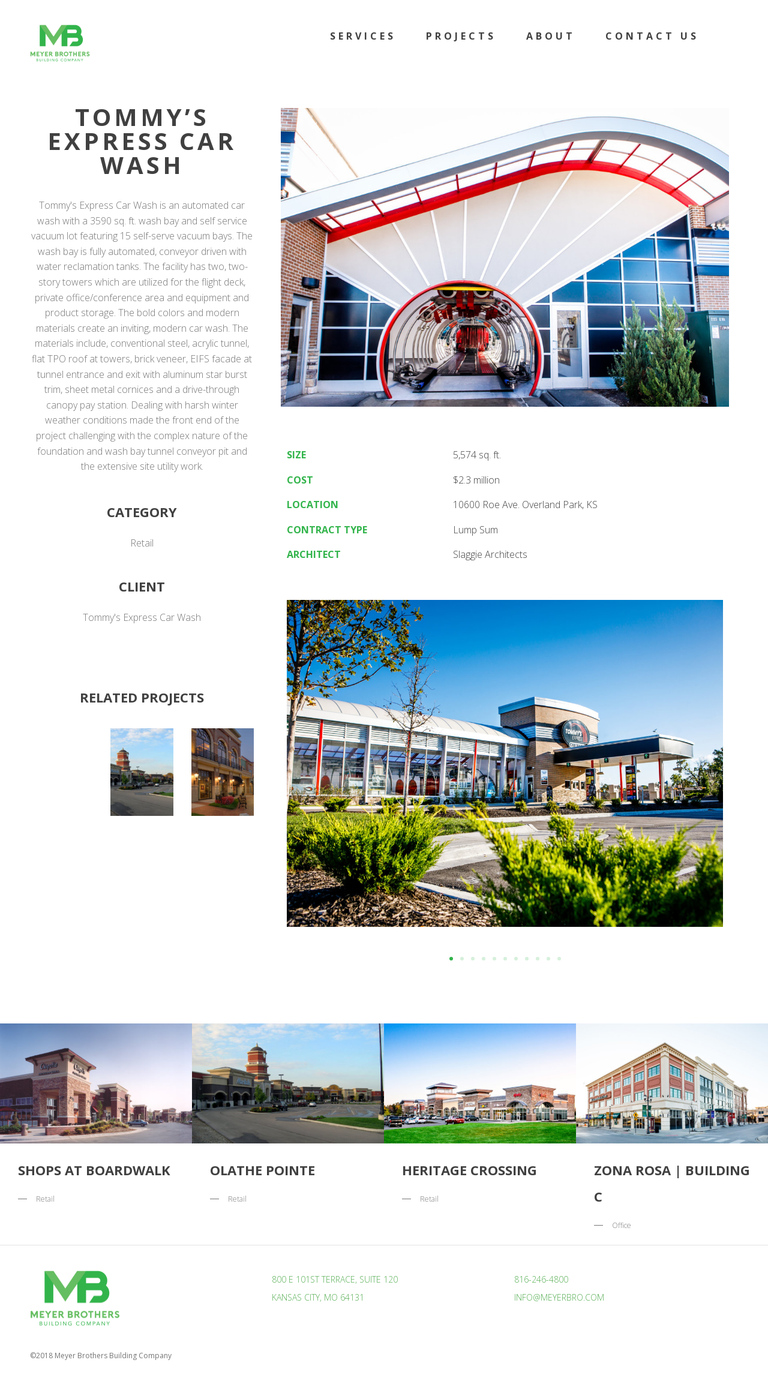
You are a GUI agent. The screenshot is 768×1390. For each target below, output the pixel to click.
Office (621, 1225)
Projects (461, 36)
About (550, 36)
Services (363, 36)
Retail (142, 543)
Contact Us (652, 36)
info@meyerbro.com (559, 1297)
